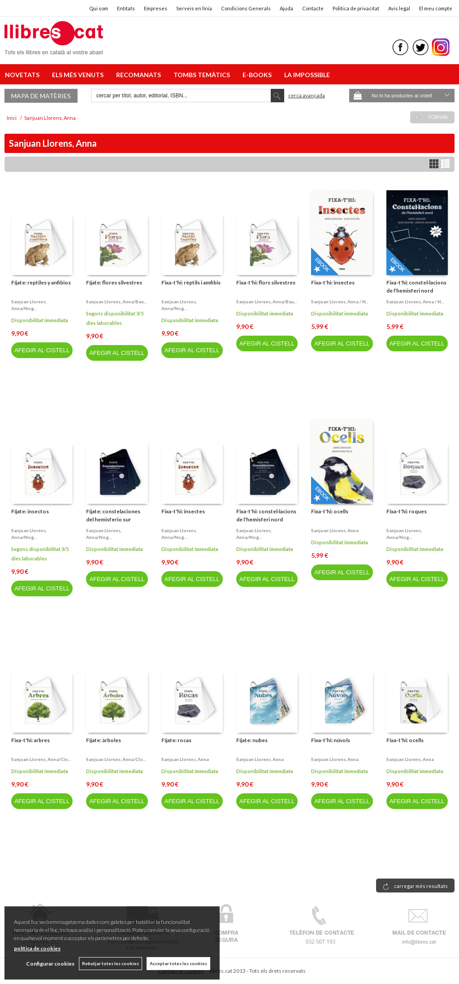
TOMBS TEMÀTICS (203, 75)
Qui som (98, 8)
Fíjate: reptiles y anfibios (41, 282)
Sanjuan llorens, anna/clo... (41, 759)
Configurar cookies (50, 963)
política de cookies (37, 948)
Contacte (313, 8)
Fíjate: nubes (252, 740)
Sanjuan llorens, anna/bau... (116, 301)
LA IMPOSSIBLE (307, 75)
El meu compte (435, 8)
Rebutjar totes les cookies (110, 963)
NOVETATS (23, 75)
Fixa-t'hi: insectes (333, 282)
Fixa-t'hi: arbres (30, 740)
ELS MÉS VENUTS (79, 75)
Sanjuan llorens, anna (335, 530)
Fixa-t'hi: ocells (329, 511)
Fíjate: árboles (103, 740)
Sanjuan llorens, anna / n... (339, 301)
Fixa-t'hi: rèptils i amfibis (191, 282)
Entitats (126, 8)
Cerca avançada (306, 95)
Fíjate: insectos (30, 511)
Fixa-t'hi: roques (406, 511)
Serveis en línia (194, 8)
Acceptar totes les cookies (178, 963)
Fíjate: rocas (176, 740)
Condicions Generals (246, 8)
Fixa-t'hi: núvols (330, 740)
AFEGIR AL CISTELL (41, 350)
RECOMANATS (140, 75)
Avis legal (399, 8)
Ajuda (286, 8)
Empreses (155, 8)
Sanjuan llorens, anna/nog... (29, 305)
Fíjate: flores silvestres (114, 282)
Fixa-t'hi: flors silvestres (265, 282)
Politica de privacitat (356, 8)
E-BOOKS (258, 75)
